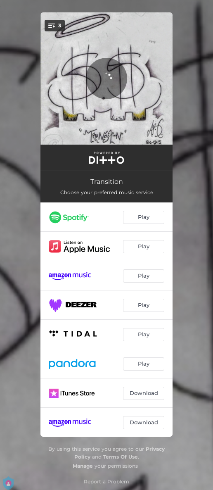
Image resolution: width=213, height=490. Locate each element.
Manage (83, 466)
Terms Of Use (120, 457)
